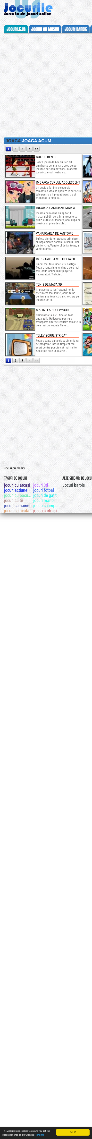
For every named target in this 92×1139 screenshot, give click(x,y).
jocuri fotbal (43, 490)
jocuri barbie (76, 29)
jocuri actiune (15, 490)
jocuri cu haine (16, 505)
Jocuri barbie (73, 485)
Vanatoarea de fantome (54, 233)
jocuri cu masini (45, 29)
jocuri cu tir (13, 500)
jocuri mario (43, 500)
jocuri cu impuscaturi (47, 505)
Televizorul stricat (51, 335)
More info (39, 1134)
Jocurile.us (16, 29)
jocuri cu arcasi (17, 485)
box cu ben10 (46, 157)
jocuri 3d (40, 485)
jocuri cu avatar (17, 510)
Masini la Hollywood (52, 310)
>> (37, 149)
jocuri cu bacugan (18, 495)
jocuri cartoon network (47, 510)
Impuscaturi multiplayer (55, 259)
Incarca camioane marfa (55, 208)
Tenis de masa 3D (49, 284)
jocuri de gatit (45, 495)
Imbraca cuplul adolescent (58, 182)
